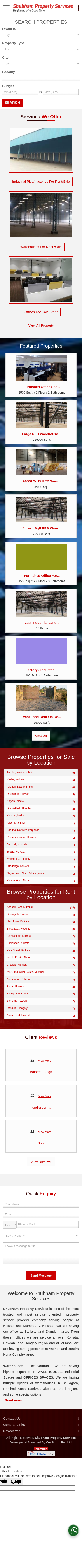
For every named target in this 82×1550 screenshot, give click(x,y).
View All (41, 736)
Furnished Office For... (42, 575)
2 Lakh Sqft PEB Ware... (42, 528)
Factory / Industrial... (41, 670)
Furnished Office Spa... (42, 387)
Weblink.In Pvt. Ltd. (59, 1442)
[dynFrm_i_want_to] (41, 1235)
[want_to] (41, 34)
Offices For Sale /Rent (41, 312)
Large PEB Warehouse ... (42, 434)
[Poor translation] (16, 1481)
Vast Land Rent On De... (42, 717)
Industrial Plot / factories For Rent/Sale (41, 181)
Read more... (15, 1400)
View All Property (41, 325)
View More (44, 1060)
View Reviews (41, 1162)
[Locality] (41, 78)
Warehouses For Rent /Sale (41, 247)
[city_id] (41, 63)
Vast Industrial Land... (41, 622)
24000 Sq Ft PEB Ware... (42, 481)
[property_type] (41, 49)
